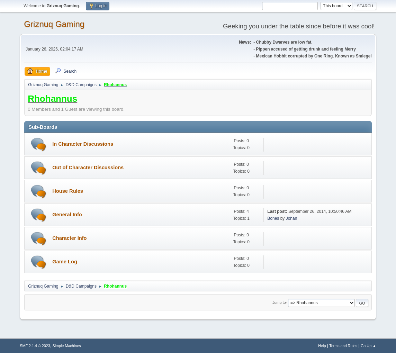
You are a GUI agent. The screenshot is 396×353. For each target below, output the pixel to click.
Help (322, 346)
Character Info (69, 238)
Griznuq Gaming (54, 24)
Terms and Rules (343, 346)
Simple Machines (67, 346)
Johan (291, 218)
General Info (67, 214)
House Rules (67, 191)
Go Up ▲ (368, 346)
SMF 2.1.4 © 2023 (35, 346)
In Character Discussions (82, 144)
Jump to (279, 303)
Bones (273, 218)
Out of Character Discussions (88, 167)
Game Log (64, 261)
